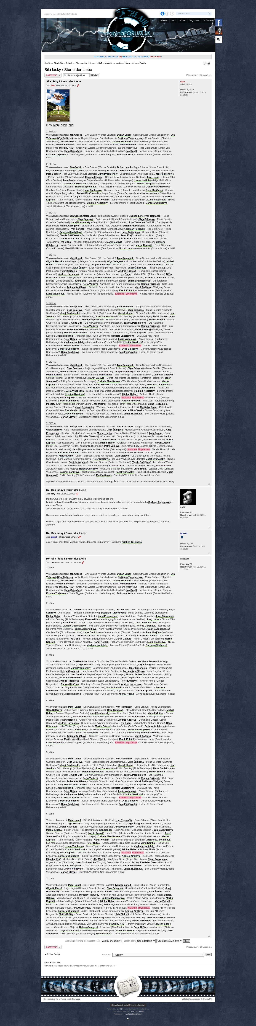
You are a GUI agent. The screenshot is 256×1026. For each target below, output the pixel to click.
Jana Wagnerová (81, 449)
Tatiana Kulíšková (76, 287)
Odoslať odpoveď (53, 75)
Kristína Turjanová (56, 154)
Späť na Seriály (53, 954)
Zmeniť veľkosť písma (205, 63)
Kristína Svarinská (133, 342)
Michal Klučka (155, 264)
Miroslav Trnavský (89, 436)
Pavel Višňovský (128, 352)
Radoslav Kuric (125, 154)
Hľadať (183, 20)
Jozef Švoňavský (84, 407)
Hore (209, 484)
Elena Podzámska (157, 404)
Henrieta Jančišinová (122, 335)
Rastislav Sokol (148, 407)
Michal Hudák (126, 248)
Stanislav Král (116, 465)
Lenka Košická (142, 180)
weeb (78, 999)
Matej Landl (89, 216)
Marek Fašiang (143, 287)
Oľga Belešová (130, 348)
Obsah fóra (58, 63)
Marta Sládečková (163, 316)
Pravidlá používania (120, 1005)
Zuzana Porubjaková (139, 280)
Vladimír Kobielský (97, 203)
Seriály (143, 63)
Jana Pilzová (67, 141)
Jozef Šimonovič (165, 173)
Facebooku (155, 57)
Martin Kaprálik (144, 245)
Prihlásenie (208, 20)
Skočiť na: (106, 954)
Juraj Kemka (148, 387)
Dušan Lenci (124, 134)
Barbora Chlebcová (156, 203)
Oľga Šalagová (146, 219)
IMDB (56, 125)
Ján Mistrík (100, 404)
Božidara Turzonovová (130, 138)
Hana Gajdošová (73, 151)
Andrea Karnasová (147, 193)
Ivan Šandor (69, 180)
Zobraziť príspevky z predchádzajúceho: (94, 941)
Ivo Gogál (131, 151)
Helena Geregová (146, 183)
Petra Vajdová (90, 284)
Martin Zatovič (123, 196)
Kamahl (141, 1011)
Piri (210, 999)
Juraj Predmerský (108, 173)
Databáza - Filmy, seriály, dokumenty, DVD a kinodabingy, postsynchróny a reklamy (102, 63)
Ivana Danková (128, 144)
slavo (53, 85)
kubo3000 (55, 562)
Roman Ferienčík (65, 144)
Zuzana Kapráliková (85, 186)
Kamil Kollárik (101, 199)
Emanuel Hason (94, 177)
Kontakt (164, 20)
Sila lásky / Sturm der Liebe (68, 69)
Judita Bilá (80, 280)
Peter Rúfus (70, 339)
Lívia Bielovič (122, 455)
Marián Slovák (68, 417)
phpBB (119, 1009)
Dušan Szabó (163, 465)
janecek (54, 537)
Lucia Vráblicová (156, 199)
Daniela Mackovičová (74, 183)
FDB (71, 125)
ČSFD (64, 125)
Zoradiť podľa (140, 941)
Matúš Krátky (66, 455)
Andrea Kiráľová (86, 193)
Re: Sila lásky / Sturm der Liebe (66, 489)
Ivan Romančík (153, 216)
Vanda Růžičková (69, 235)
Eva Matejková (73, 410)
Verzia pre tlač (209, 63)
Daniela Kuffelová (121, 141)
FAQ (173, 20)
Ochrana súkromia (136, 1005)
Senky (132, 1011)
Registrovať (195, 20)
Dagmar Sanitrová (69, 472)
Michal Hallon (53, 173)
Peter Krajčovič (154, 190)
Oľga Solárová (65, 138)
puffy (53, 494)
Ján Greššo (76, 134)
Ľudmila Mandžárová (108, 381)
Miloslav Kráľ (66, 147)
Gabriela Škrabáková (158, 186)
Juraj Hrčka (153, 177)
